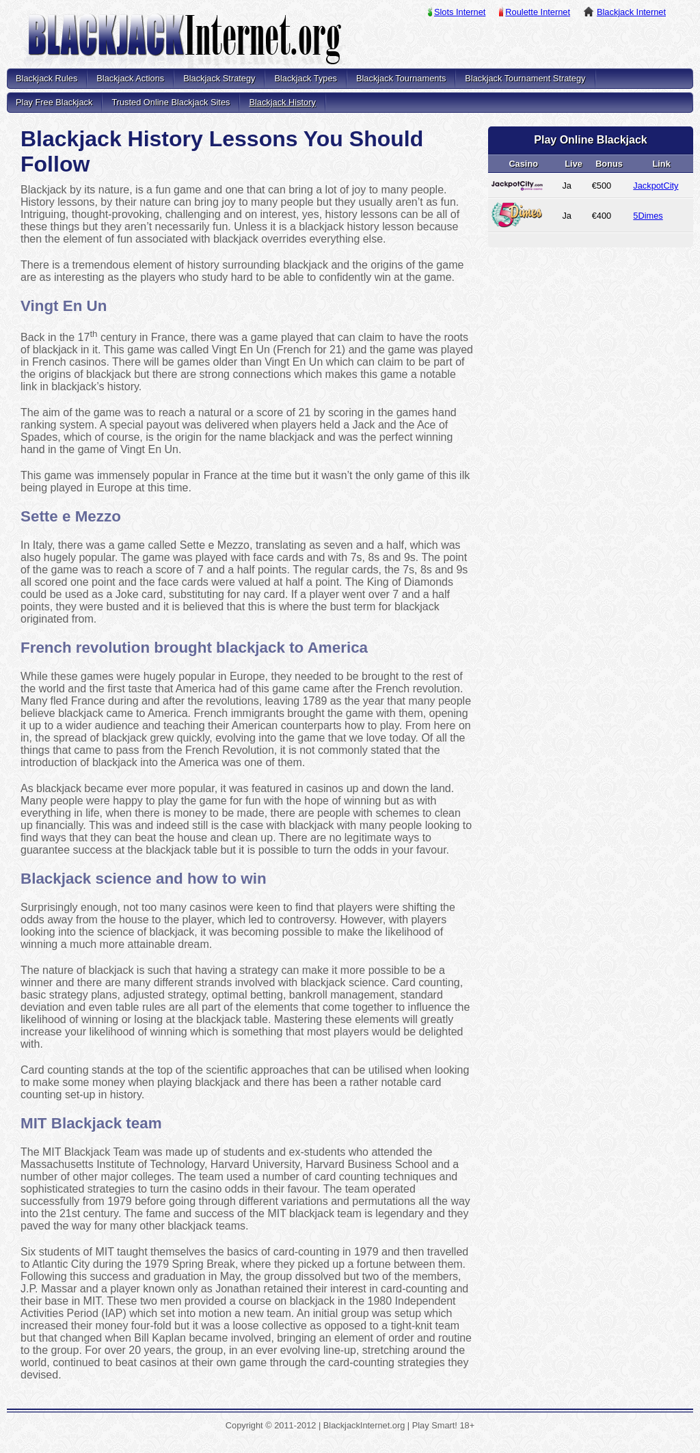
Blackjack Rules (46, 78)
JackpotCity (655, 185)
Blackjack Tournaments (401, 78)
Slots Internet (459, 12)
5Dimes (647, 216)
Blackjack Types (305, 78)
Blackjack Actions (130, 78)
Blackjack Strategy (219, 78)
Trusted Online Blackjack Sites (170, 102)
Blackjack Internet (631, 12)
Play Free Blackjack (54, 102)
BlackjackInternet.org (185, 41)
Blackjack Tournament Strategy (525, 78)
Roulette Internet (537, 12)
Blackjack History (282, 102)
